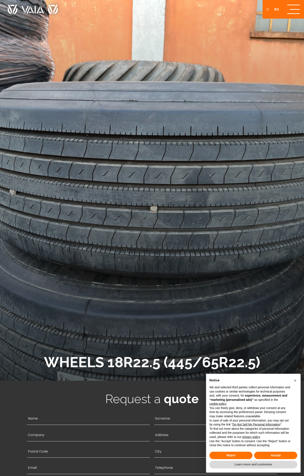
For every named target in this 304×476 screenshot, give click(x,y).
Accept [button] (276, 455)
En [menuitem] (276, 9)
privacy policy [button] (251, 437)
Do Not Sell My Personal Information (256, 424)
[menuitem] (267, 9)
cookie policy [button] (217, 403)
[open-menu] (293, 9)
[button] (295, 380)
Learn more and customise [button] (253, 464)
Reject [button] (231, 455)
